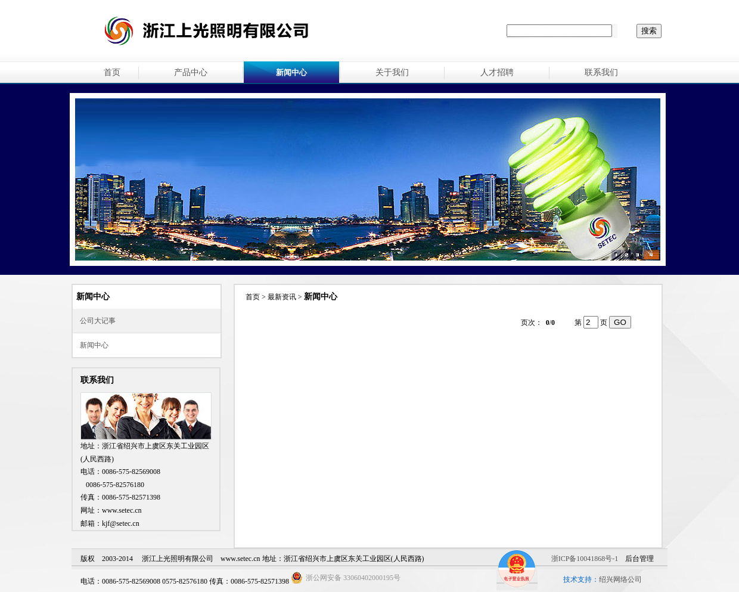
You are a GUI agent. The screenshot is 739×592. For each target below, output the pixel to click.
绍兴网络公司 (620, 579)
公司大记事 (98, 321)
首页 (112, 72)
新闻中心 (94, 345)
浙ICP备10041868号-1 (585, 558)
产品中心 (190, 72)
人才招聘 (497, 72)
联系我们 (601, 72)
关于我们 (392, 72)
